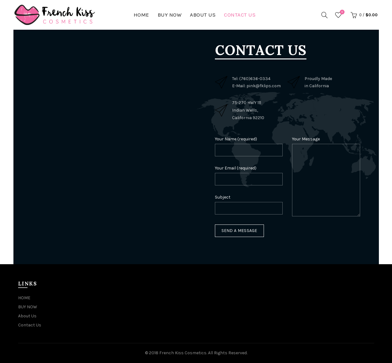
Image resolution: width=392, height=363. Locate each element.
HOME (141, 15)
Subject (223, 197)
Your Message (306, 139)
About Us (203, 15)
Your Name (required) (236, 139)
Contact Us (240, 15)
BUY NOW (170, 15)
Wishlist (341, 12)
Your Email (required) (235, 168)
